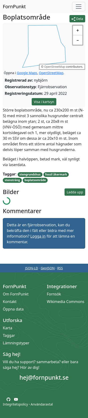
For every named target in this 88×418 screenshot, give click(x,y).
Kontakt (10, 301)
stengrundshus (30, 174)
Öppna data (13, 309)
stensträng (12, 180)
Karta (7, 327)
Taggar (9, 335)
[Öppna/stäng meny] (78, 6)
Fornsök (54, 294)
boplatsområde (35, 180)
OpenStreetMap (54, 67)
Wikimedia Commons (65, 301)
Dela (77, 18)
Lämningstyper (16, 343)
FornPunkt (14, 6)
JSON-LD (31, 268)
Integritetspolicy (15, 404)
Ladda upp (75, 192)
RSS (60, 268)
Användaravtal (42, 404)
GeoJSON (48, 268)
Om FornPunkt (16, 294)
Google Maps (27, 73)
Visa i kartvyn (44, 102)
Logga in (38, 236)
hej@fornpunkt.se (44, 377)
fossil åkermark (56, 174)
